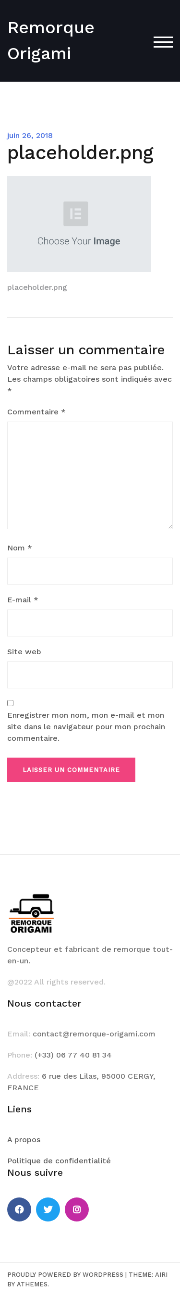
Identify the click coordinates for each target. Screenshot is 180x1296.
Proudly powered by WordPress (65, 1274)
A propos (23, 1139)
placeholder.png (37, 287)
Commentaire (36, 411)
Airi (161, 1274)
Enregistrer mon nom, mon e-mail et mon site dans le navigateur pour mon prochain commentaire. (86, 726)
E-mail (22, 599)
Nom (19, 547)
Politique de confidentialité (59, 1160)
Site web (24, 651)
